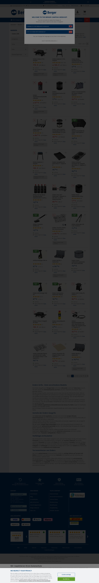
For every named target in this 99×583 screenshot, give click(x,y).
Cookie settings (66, 574)
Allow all (66, 579)
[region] (49, 575)
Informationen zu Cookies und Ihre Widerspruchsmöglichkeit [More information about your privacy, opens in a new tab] (34, 581)
